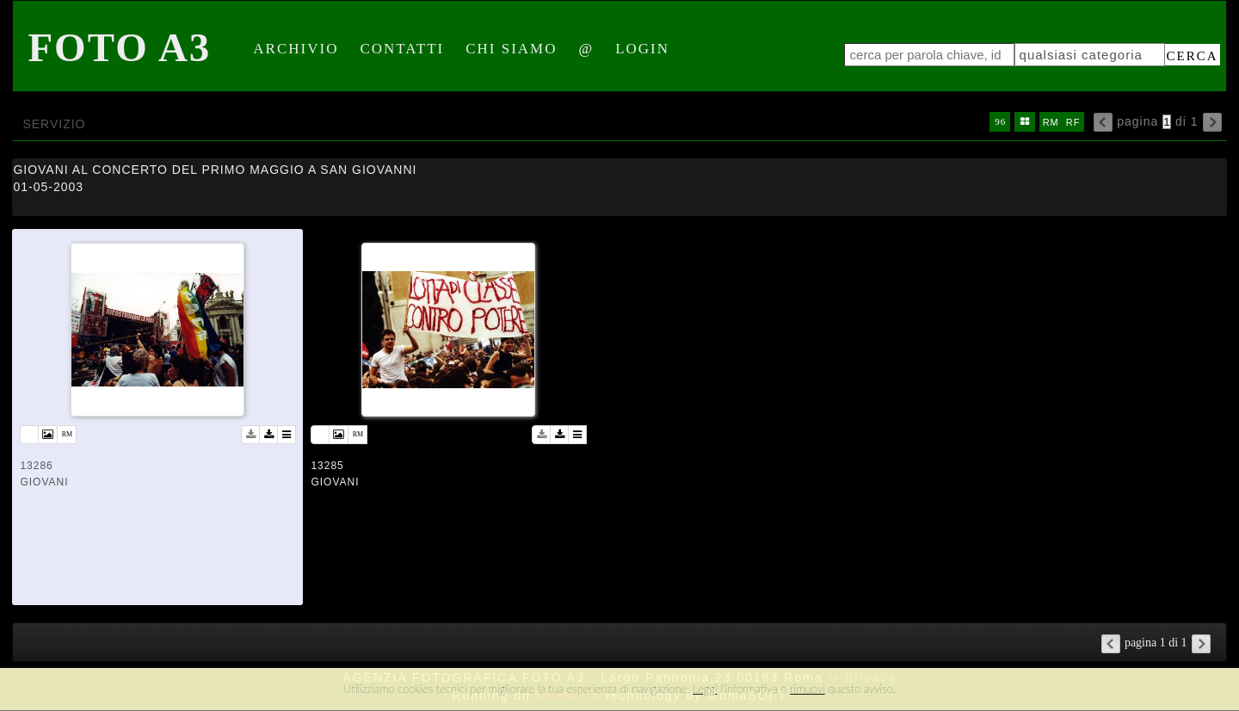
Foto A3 (119, 47)
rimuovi (807, 689)
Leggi (705, 689)
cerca (1192, 56)
